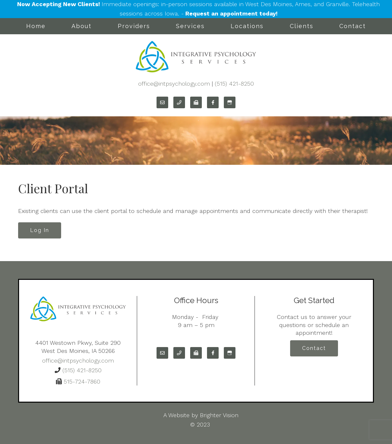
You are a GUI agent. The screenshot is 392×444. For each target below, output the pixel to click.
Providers (134, 26)
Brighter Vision (219, 415)
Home (36, 26)
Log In (39, 230)
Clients (301, 26)
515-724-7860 (81, 381)
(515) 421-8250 (234, 83)
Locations (247, 26)
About (81, 26)
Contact (352, 26)
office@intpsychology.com (174, 83)
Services (190, 26)
